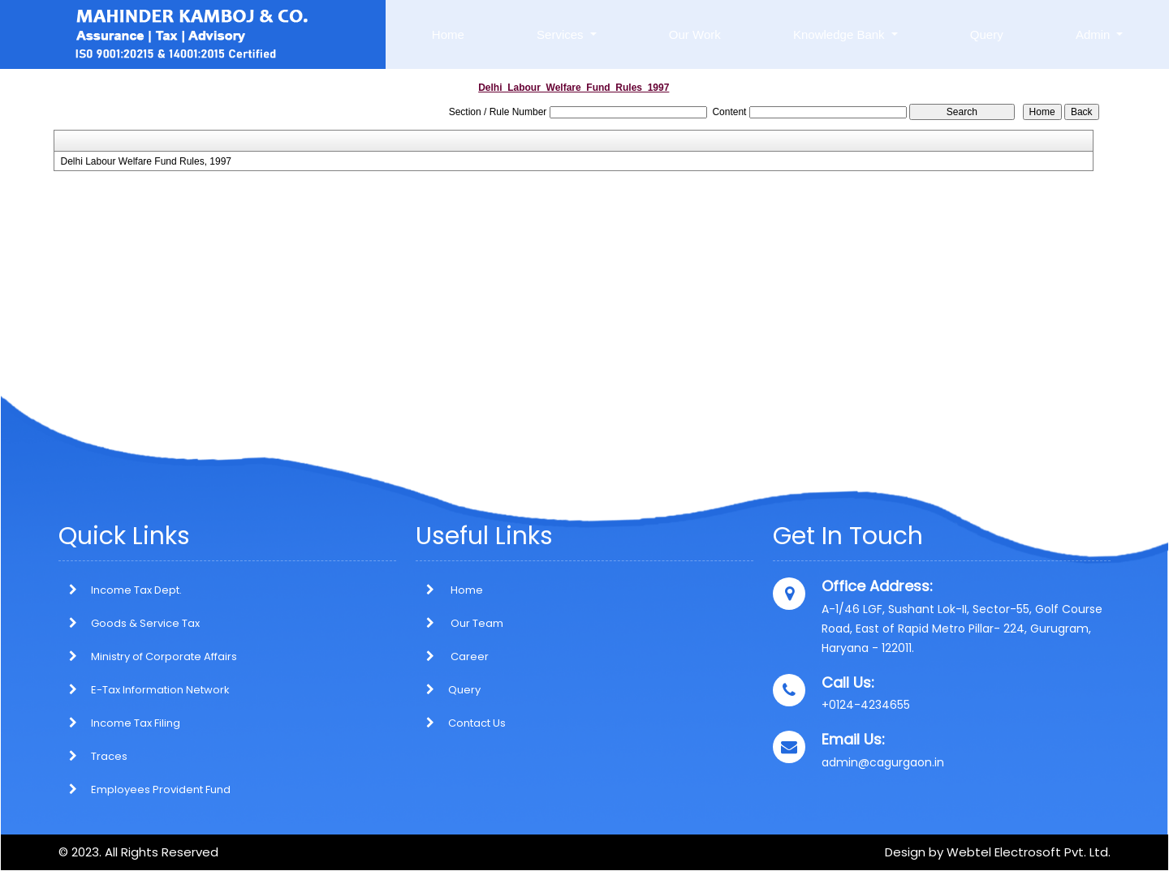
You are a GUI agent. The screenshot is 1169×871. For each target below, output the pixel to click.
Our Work (695, 34)
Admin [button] (1095, 34)
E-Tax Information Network (160, 689)
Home (448, 34)
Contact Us (461, 723)
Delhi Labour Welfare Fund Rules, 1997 (145, 161)
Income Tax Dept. (136, 590)
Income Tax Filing (135, 723)
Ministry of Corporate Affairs (164, 656)
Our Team (459, 623)
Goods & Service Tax (145, 623)
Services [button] (562, 34)
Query (986, 34)
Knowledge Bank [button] (840, 34)
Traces (109, 756)
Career (452, 656)
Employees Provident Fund (161, 789)
